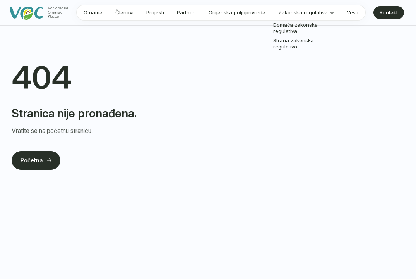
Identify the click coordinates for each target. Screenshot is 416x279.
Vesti (352, 12)
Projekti (155, 12)
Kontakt (389, 12)
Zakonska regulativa (303, 12)
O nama (93, 12)
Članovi (124, 12)
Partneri (186, 12)
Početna (36, 160)
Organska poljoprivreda (237, 12)
